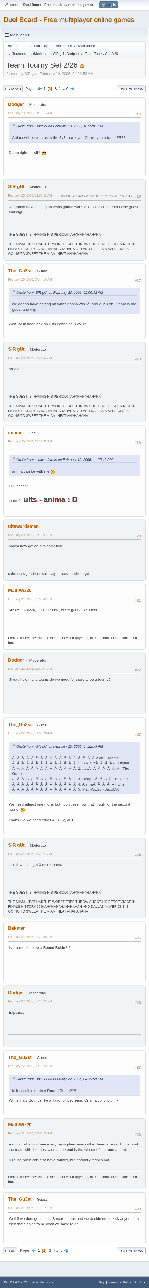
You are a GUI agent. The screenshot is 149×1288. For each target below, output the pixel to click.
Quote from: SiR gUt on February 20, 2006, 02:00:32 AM (59, 293)
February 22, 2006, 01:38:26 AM (30, 733)
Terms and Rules (119, 1282)
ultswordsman (23, 526)
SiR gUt (59, 54)
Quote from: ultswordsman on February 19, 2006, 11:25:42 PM (64, 460)
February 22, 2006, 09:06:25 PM (30, 1133)
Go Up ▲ (139, 1282)
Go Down (13, 88)
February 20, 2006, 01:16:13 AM (30, 113)
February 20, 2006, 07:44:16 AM (30, 279)
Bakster (16, 928)
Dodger (72, 54)
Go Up (10, 1251)
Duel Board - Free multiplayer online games (68, 19)
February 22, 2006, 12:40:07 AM (30, 668)
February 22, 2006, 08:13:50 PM (30, 1066)
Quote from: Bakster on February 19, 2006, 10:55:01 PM (59, 126)
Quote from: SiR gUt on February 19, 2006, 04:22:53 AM (59, 746)
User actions (131, 88)
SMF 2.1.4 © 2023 (15, 1282)
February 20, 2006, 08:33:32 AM (30, 357)
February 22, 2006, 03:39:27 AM (30, 853)
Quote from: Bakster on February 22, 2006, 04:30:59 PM (59, 1079)
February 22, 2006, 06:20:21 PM (30, 1001)
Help (102, 1282)
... (64, 88)
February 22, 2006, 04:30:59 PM (30, 936)
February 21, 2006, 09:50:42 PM (30, 599)
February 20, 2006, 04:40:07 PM (30, 535)
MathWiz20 (19, 590)
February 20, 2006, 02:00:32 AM (30, 195)
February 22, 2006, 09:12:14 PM (30, 1207)
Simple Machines (41, 1282)
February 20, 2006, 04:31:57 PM (30, 441)
